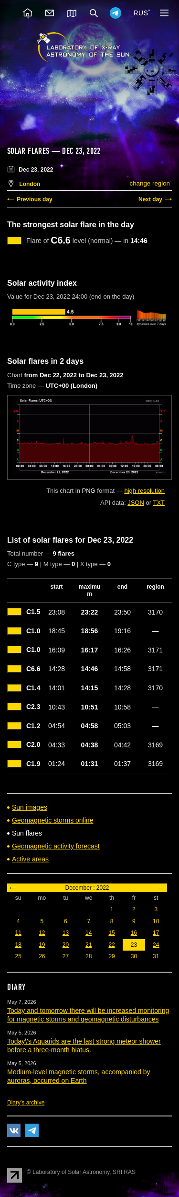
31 (156, 956)
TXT (159, 502)
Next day (150, 199)
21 (88, 944)
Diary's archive (25, 1102)
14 (88, 933)
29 (111, 956)
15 (111, 933)
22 (111, 944)
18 (18, 944)
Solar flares (28, 151)
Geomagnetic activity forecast (56, 846)
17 (156, 933)
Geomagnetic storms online (52, 820)
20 (66, 944)
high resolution (144, 490)
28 (88, 956)
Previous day (35, 199)
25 (18, 956)
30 (134, 956)
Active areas (30, 859)
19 (42, 944)
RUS (140, 13)
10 (156, 921)
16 (134, 933)
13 (66, 933)
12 (42, 933)
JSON (135, 502)
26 (42, 956)
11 (18, 933)
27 (66, 956)
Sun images (29, 807)
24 (156, 944)
